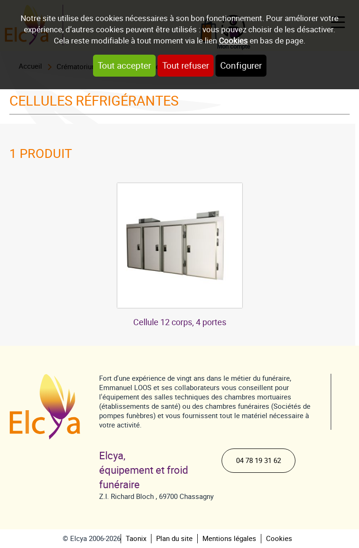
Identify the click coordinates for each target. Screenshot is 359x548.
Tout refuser (185, 65)
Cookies (233, 40)
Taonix (136, 538)
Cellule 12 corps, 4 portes (179, 322)
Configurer (241, 65)
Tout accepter (124, 65)
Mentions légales (229, 538)
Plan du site (174, 538)
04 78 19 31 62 (258, 460)
